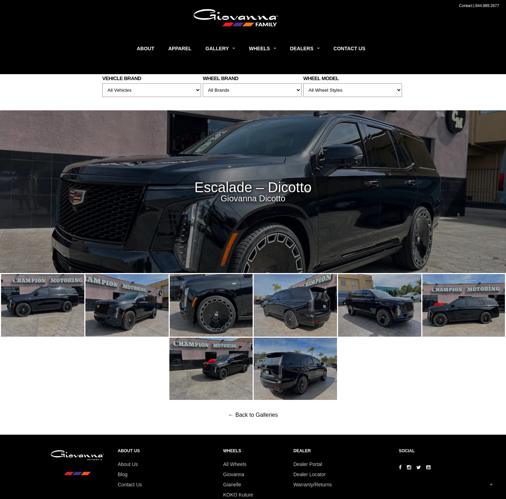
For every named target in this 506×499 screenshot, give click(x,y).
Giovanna (233, 474)
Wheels (259, 48)
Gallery (217, 48)
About (145, 48)
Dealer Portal (307, 464)
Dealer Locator (309, 474)
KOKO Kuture (238, 495)
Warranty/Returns (312, 484)
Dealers (301, 48)
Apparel (180, 48)
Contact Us (349, 48)
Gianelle (232, 484)
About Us (128, 464)
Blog (123, 474)
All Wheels (234, 464)
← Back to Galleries (253, 415)
